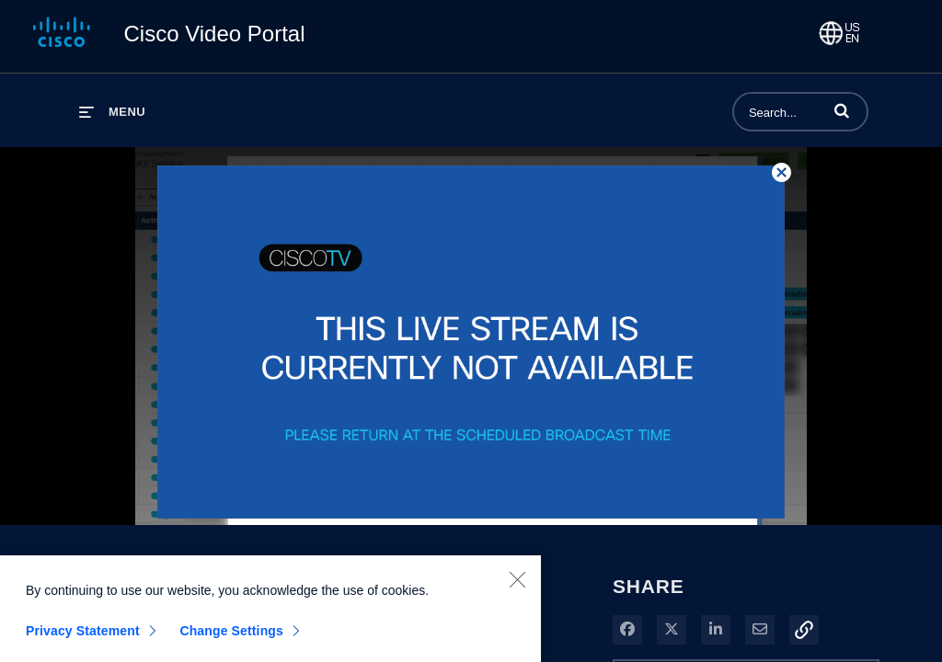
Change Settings (231, 635)
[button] (841, 110)
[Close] (517, 584)
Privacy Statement (83, 635)
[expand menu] (112, 111)
